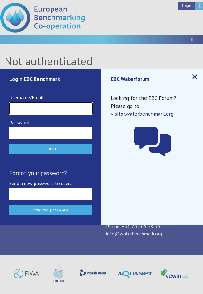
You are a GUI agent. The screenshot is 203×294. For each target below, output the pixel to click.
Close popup (194, 77)
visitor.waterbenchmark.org (142, 113)
